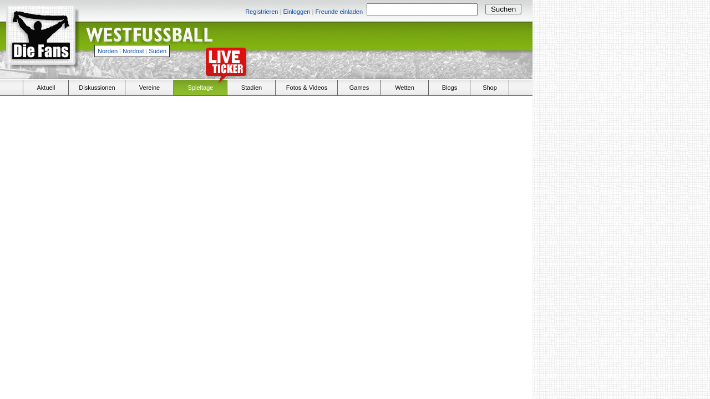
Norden (108, 51)
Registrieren (261, 11)
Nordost (133, 51)
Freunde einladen (339, 11)
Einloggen (296, 11)
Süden (157, 51)
